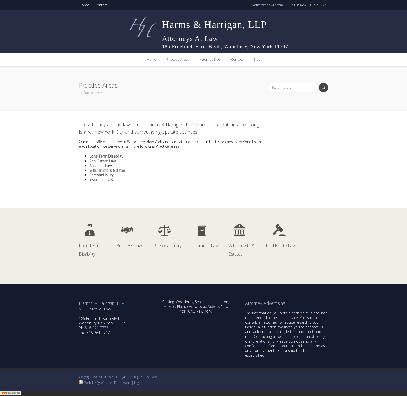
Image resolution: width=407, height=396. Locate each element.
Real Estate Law (102, 161)
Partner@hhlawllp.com (267, 5)
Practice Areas (178, 59)
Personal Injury (101, 175)
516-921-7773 (96, 327)
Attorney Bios (210, 59)
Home (84, 5)
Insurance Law (101, 179)
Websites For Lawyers (116, 382)
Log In (138, 382)
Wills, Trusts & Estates (107, 170)
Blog (257, 59)
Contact (101, 5)
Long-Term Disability (106, 156)
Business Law (100, 165)
